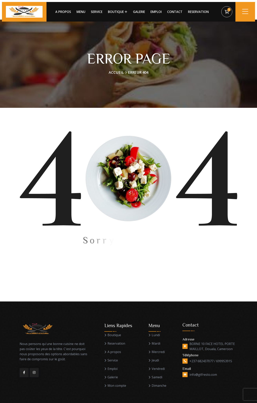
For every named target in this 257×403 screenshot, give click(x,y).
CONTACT (174, 12)
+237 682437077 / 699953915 (211, 361)
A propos (114, 352)
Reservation (116, 343)
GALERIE (139, 12)
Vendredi (158, 369)
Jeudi (155, 360)
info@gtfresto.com (203, 374)
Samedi (157, 377)
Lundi (156, 335)
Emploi (113, 369)
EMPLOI (156, 12)
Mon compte (117, 386)
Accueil (116, 72)
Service (113, 360)
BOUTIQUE (116, 12)
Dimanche (159, 386)
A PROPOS (63, 12)
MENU (81, 12)
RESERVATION (198, 12)
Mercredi (158, 352)
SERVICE (96, 12)
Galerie (113, 377)
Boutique (114, 335)
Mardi (156, 343)
